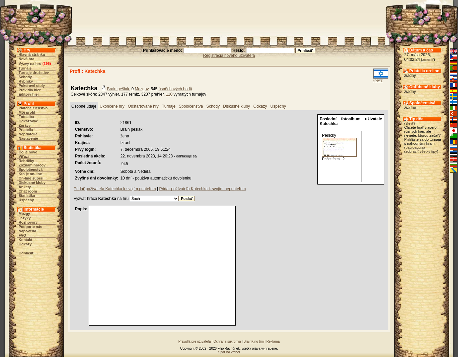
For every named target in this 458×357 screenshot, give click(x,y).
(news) (378, 80)
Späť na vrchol (229, 352)
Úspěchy (26, 200)
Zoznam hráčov (32, 165)
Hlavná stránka (32, 54)
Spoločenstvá (31, 169)
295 (47, 64)
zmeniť (428, 59)
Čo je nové (28, 152)
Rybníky (26, 81)
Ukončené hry (112, 106)
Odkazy (25, 244)
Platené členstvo (33, 108)
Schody (25, 77)
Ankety (25, 187)
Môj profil (27, 112)
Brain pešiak (118, 89)
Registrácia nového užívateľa (229, 55)
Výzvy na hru (30, 64)
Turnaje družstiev (34, 73)
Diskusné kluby (32, 183)
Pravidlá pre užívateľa (194, 341)
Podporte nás (30, 227)
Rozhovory (28, 222)
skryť (409, 123)
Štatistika (27, 196)
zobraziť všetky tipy (421, 151)
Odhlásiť (26, 253)
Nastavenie (28, 138)
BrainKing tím (254, 341)
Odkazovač (28, 121)
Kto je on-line (30, 174)
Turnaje (25, 68)
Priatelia (26, 130)
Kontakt (25, 240)
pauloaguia (414, 147)
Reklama (273, 341)
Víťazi (24, 156)
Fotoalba (26, 117)
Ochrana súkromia (227, 341)
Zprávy (25, 125)
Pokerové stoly (32, 86)
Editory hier (29, 94)
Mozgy (24, 214)
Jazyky (25, 218)
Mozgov (141, 89)
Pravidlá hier (30, 90)
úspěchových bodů (175, 89)
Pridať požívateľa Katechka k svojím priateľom (115, 189)
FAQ (22, 235)
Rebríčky (26, 161)
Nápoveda (27, 231)
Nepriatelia (28, 134)
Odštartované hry (143, 106)
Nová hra (26, 59)
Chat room (28, 191)
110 (169, 94)
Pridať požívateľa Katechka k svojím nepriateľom (202, 189)
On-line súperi (31, 178)
